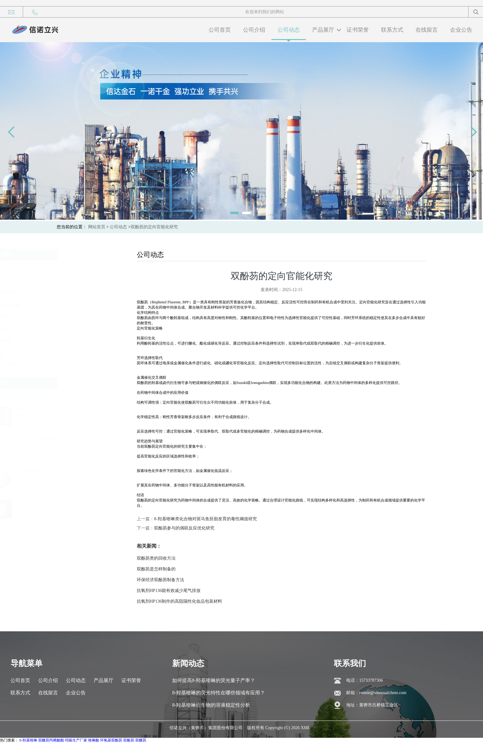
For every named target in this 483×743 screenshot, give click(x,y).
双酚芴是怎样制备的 (437, 569)
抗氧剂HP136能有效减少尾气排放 (450, 590)
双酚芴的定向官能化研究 (154, 227)
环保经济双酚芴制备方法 (441, 579)
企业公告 (461, 30)
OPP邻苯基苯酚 (30, 470)
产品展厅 (323, 30)
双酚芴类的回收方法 (437, 558)
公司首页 (220, 30)
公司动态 (289, 30)
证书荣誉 (358, 30)
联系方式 (392, 30)
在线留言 (427, 30)
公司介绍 (254, 30)
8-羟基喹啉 (26, 502)
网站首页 (96, 227)
